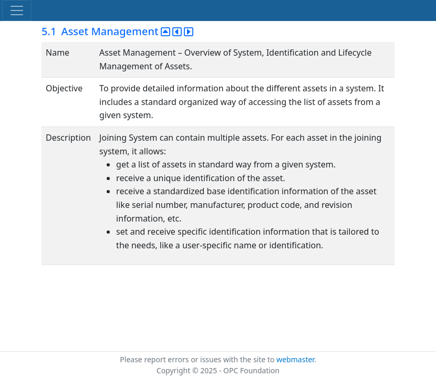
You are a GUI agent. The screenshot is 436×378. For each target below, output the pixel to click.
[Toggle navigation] (17, 10)
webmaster (295, 359)
